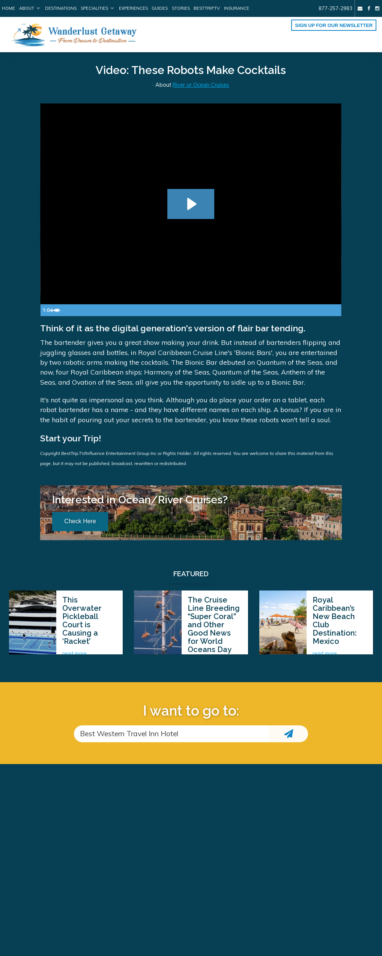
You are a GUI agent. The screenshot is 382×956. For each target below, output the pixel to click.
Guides (160, 8)
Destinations (61, 8)
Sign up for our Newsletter (334, 25)
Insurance (236, 8)
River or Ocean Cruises (201, 85)
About (26, 8)
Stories (181, 8)
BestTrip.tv (207, 8)
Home (8, 8)
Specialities (94, 8)
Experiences (133, 8)
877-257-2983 (335, 8)
